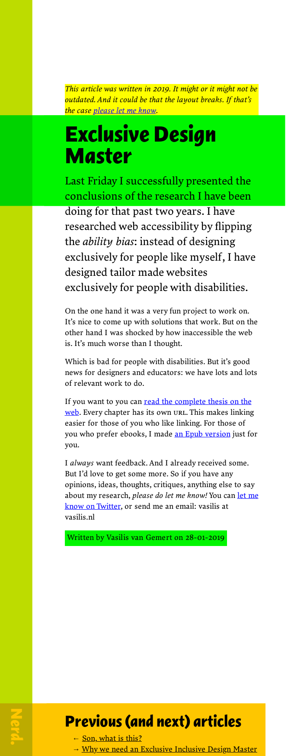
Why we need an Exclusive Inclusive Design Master (169, 749)
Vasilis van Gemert (139, 537)
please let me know (124, 110)
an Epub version (202, 434)
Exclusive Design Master (140, 145)
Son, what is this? (112, 738)
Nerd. (16, 726)
